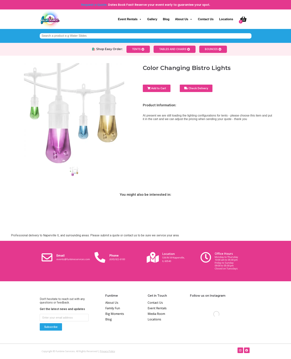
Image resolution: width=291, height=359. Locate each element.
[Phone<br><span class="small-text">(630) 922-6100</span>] (100, 257)
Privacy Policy (107, 351)
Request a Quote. (94, 5)
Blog (166, 19)
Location (173, 257)
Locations (226, 19)
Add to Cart (156, 88)
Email (73, 257)
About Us (183, 19)
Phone (117, 257)
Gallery (152, 19)
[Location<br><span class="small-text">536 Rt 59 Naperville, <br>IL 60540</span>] (152, 257)
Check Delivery (196, 88)
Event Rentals (130, 19)
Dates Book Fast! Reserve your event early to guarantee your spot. (159, 5)
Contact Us (206, 19)
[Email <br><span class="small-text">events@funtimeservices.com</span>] (47, 257)
